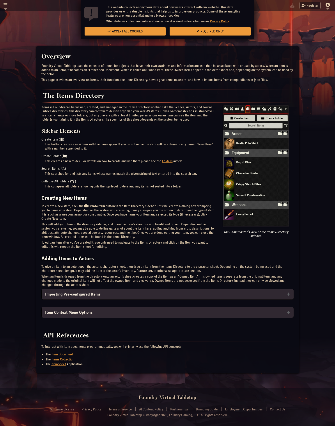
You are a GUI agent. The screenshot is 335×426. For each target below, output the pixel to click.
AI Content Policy (151, 409)
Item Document (62, 354)
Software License (62, 409)
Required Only (210, 31)
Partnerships (179, 409)
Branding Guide (207, 409)
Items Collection (62, 359)
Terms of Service (120, 409)
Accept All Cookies (125, 31)
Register (310, 5)
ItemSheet (58, 364)
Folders (167, 161)
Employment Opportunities (244, 409)
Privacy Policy (219, 21)
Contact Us (277, 409)
